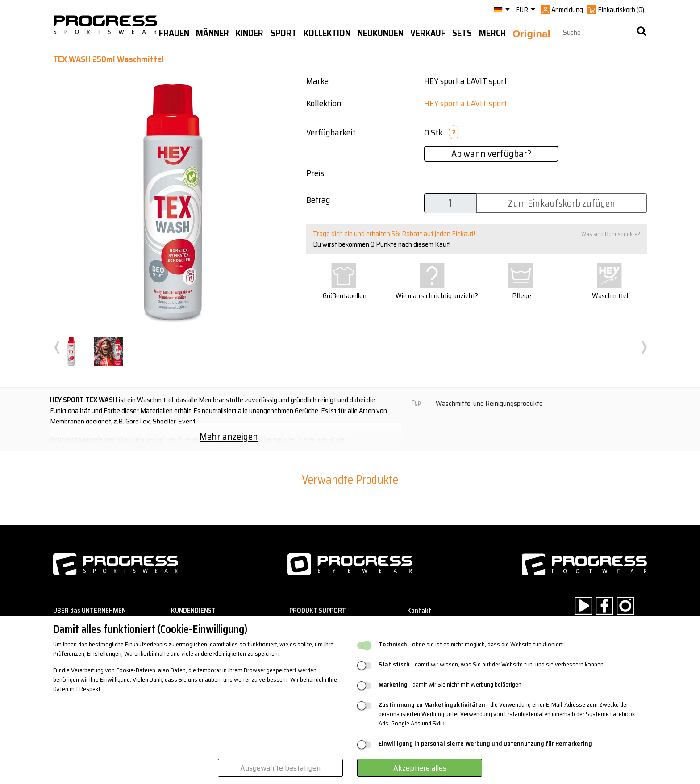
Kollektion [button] (327, 33)
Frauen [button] (174, 33)
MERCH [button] (492, 33)
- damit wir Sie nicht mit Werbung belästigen (450, 684)
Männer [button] (212, 33)
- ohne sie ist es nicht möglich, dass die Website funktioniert (471, 644)
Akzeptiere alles (419, 768)
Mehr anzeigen (229, 436)
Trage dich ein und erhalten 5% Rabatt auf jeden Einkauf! (394, 233)
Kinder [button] (249, 33)
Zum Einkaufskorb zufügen (561, 203)
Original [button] (531, 33)
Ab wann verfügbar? (491, 153)
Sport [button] (284, 33)
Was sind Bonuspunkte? (610, 234)
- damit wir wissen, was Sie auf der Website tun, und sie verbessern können (491, 664)
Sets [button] (462, 33)
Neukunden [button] (381, 33)
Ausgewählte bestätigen (280, 768)
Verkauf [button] (428, 33)
